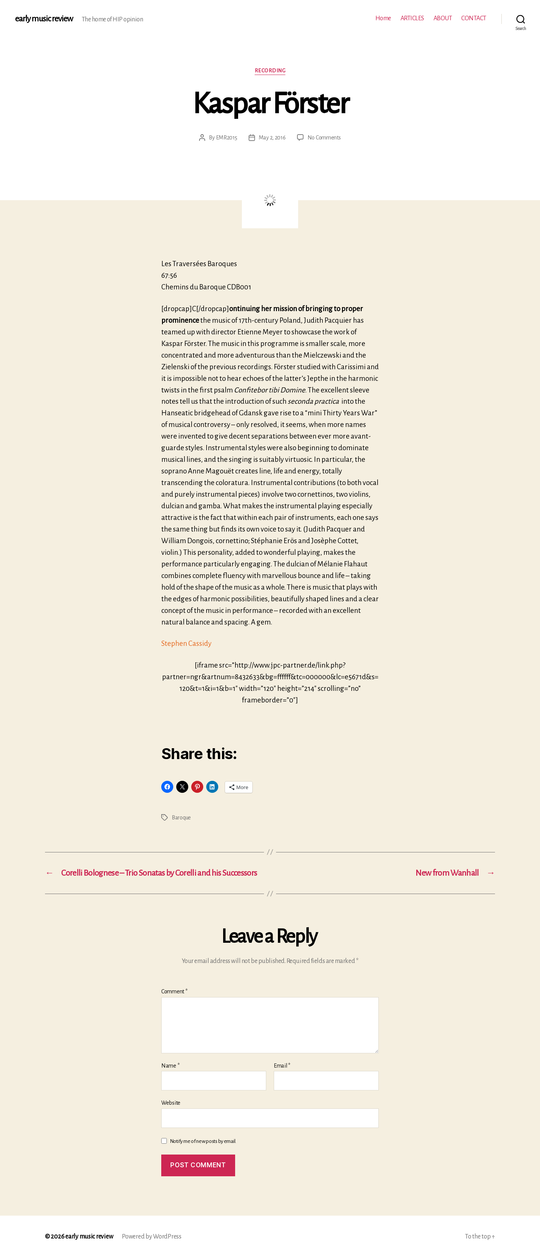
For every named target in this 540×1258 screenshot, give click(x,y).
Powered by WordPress (152, 1236)
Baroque (181, 818)
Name (170, 1066)
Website (170, 1103)
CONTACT (473, 18)
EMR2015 (226, 138)
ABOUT (443, 18)
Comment (174, 991)
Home (383, 18)
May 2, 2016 (272, 138)
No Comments (324, 138)
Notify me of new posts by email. (203, 1141)
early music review (44, 18)
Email (282, 1066)
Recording (270, 70)
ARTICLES (412, 18)
